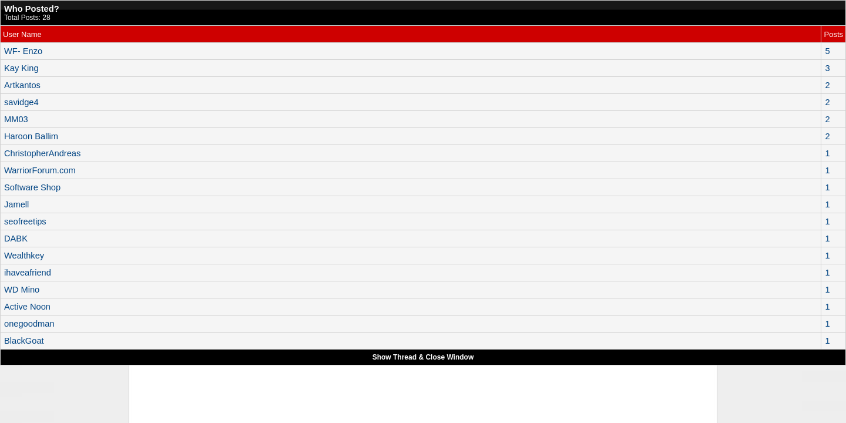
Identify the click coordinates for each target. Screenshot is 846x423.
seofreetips (25, 221)
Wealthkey (24, 255)
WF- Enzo (23, 51)
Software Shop (32, 187)
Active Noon (27, 306)
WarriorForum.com (40, 170)
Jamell (16, 204)
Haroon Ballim (31, 136)
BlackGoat (24, 340)
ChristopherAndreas (42, 153)
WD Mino (21, 289)
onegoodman (29, 323)
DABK (16, 238)
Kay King (21, 68)
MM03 (16, 119)
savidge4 (21, 102)
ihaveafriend (27, 272)
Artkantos (22, 85)
